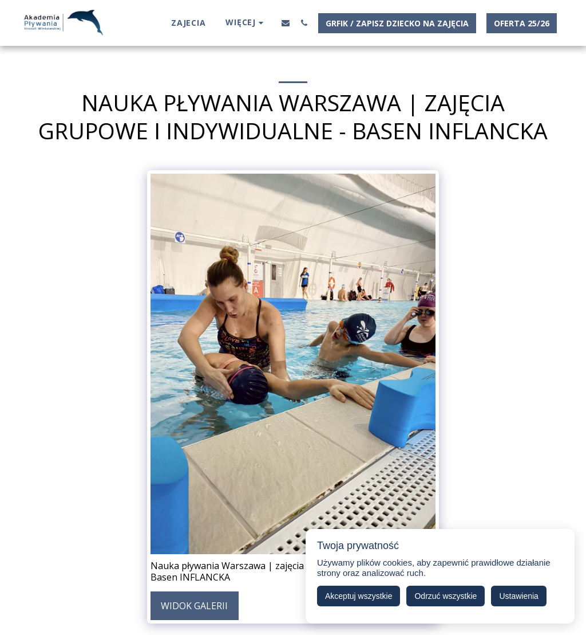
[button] (285, 22)
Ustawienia (518, 596)
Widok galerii (194, 605)
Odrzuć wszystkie (445, 596)
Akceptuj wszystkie (358, 596)
